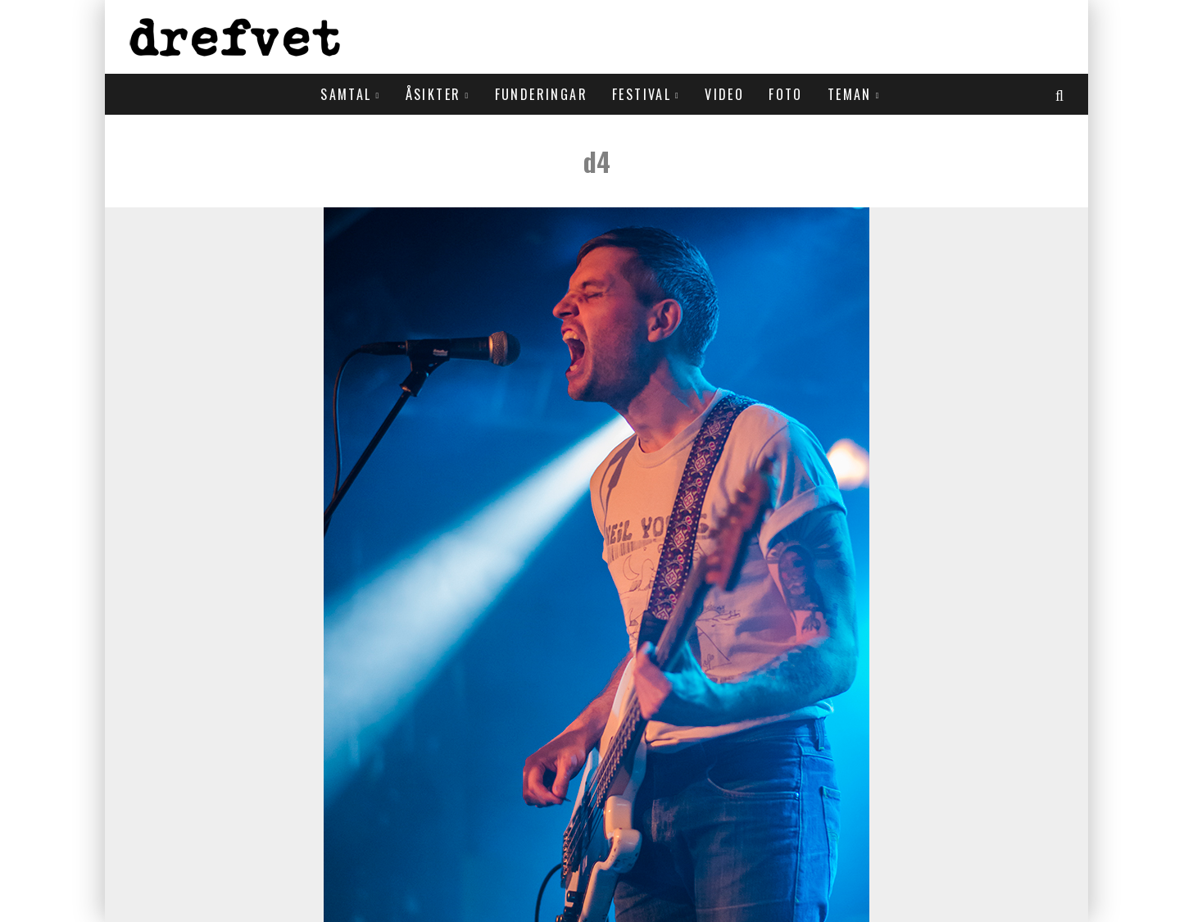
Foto (786, 94)
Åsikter (433, 94)
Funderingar (541, 94)
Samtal (345, 94)
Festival (641, 94)
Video (724, 94)
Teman (850, 94)
